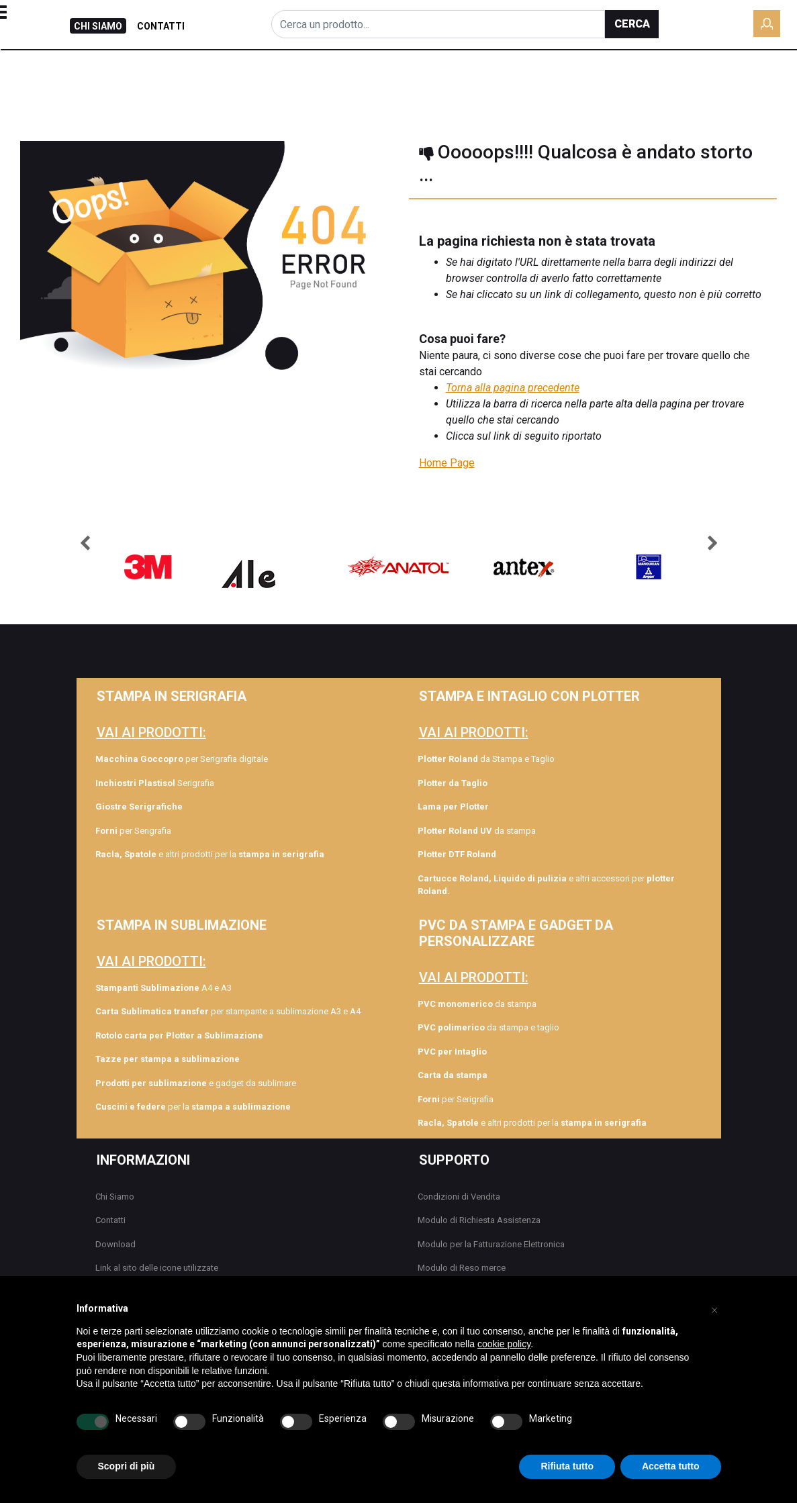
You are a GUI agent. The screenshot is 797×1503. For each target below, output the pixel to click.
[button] (632, 24)
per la (193, 1107)
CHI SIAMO (98, 26)
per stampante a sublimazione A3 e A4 (228, 1011)
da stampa (477, 831)
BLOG (353, 80)
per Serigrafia (133, 831)
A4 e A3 (163, 988)
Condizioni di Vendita (459, 1197)
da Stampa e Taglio (486, 759)
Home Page (447, 462)
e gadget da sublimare (195, 1083)
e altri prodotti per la (209, 854)
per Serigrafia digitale (181, 759)
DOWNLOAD (757, 80)
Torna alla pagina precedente (512, 387)
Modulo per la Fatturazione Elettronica (491, 1244)
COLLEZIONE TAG (549, 80)
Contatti (110, 1220)
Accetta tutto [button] (671, 1466)
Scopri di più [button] (126, 1466)
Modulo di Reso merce (462, 1268)
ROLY (478, 80)
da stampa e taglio (488, 1027)
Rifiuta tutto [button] (567, 1466)
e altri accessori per (546, 885)
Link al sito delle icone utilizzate (156, 1268)
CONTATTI (161, 26)
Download (115, 1244)
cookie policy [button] (503, 1344)
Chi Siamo (114, 1197)
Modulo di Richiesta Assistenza (479, 1220)
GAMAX (625, 80)
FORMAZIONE (416, 80)
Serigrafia (154, 783)
